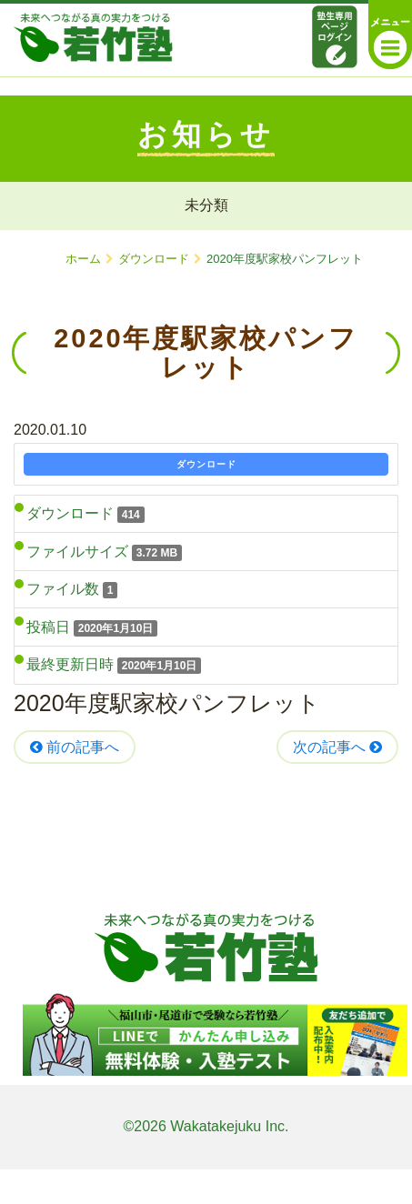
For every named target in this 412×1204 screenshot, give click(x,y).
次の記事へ (337, 747)
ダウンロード (153, 259)
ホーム (83, 259)
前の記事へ (74, 747)
